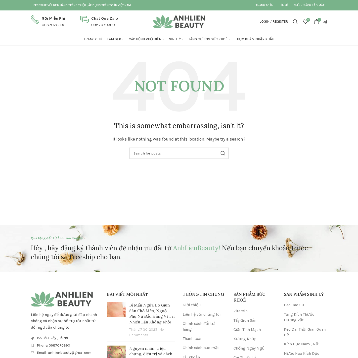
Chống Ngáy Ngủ (249, 348)
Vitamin (240, 310)
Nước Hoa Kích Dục (301, 353)
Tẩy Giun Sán (244, 320)
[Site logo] (179, 21)
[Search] (295, 22)
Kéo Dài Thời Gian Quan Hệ (305, 332)
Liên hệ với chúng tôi (202, 314)
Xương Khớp (245, 338)
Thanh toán (192, 338)
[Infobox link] (48, 21)
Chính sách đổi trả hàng (199, 326)
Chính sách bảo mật (201, 347)
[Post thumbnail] (116, 320)
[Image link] (62, 298)
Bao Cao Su (294, 305)
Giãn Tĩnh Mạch (247, 329)
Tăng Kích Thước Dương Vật (299, 317)
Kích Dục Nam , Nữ (301, 344)
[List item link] (65, 345)
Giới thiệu (192, 305)
